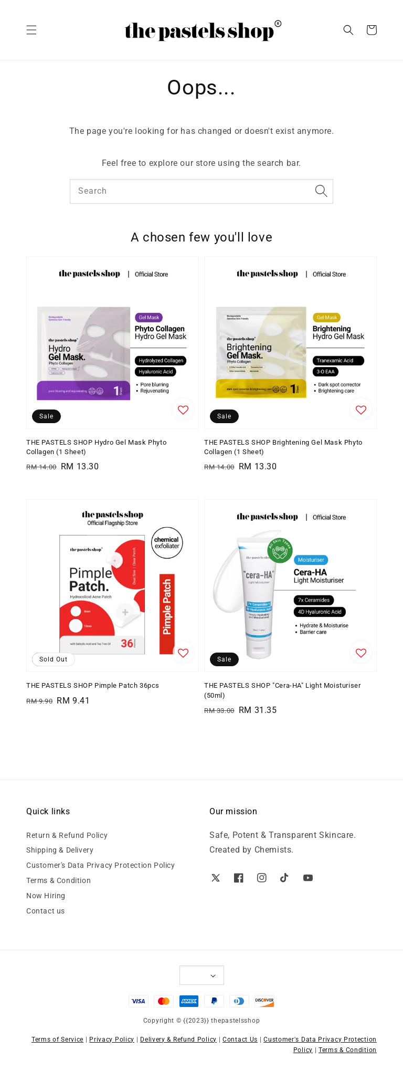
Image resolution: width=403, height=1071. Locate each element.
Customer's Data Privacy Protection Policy (100, 865)
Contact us (45, 911)
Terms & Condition (58, 880)
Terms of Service (57, 1039)
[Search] (321, 191)
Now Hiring (46, 895)
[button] (31, 29)
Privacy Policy (111, 1039)
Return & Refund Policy (67, 835)
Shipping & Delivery (59, 850)
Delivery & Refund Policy (178, 1039)
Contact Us (240, 1039)
